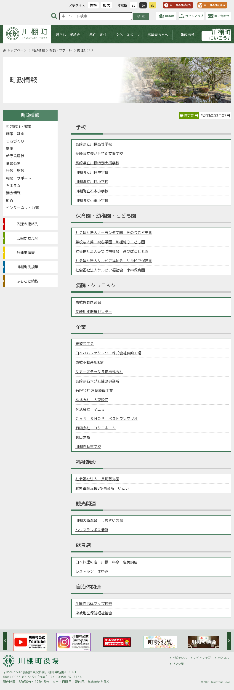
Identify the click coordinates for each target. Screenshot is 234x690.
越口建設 (82, 437)
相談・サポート (60, 50)
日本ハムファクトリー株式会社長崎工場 (108, 353)
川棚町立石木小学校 (91, 191)
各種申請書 (25, 252)
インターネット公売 (22, 207)
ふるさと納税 (27, 281)
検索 (141, 16)
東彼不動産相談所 (90, 362)
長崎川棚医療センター (93, 311)
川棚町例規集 (27, 266)
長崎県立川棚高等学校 (93, 144)
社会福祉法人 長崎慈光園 (97, 478)
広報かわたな (27, 238)
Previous (5, 641)
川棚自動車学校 (88, 446)
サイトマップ (202, 658)
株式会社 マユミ (90, 409)
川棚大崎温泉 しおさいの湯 (99, 520)
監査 (9, 200)
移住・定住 (97, 34)
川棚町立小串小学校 (91, 200)
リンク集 (178, 664)
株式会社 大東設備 (91, 399)
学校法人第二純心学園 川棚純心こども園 (110, 241)
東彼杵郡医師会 (88, 302)
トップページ (17, 50)
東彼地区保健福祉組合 (93, 613)
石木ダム (13, 185)
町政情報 (187, 34)
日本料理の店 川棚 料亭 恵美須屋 (106, 562)
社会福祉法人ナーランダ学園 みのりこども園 (113, 232)
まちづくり (15, 141)
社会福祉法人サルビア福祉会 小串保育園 (110, 270)
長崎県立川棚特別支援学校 (97, 162)
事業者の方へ (157, 34)
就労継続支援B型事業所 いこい (102, 488)
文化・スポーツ (128, 34)
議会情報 (13, 192)
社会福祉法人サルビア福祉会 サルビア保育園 (113, 260)
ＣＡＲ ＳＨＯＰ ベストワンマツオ (106, 418)
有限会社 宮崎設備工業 (94, 390)
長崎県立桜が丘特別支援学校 (99, 153)
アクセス (223, 658)
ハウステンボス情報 (91, 529)
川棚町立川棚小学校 (91, 181)
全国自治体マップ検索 (93, 603)
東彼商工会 (84, 343)
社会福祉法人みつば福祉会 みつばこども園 (112, 251)
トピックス (179, 658)
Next (229, 641)
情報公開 (13, 163)
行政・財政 (15, 170)
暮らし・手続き (68, 34)
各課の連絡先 (27, 223)
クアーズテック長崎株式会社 (99, 371)
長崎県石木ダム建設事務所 (97, 381)
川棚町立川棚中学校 (91, 172)
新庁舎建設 (15, 155)
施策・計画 (15, 133)
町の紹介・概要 (19, 126)
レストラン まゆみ (91, 571)
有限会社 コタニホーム (95, 427)
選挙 (9, 148)
